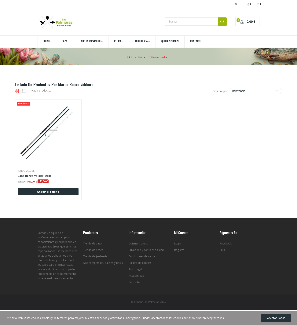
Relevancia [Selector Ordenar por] (255, 91)
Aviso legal (135, 269)
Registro (179, 250)
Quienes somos (138, 243)
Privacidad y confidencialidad (146, 250)
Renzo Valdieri (26, 171)
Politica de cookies (140, 263)
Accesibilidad (136, 275)
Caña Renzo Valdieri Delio (35, 176)
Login (177, 243)
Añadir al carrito (48, 191)
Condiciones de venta (142, 256)
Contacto (134, 282)
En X (222, 250)
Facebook (226, 243)
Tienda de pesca (93, 250)
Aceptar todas (276, 318)
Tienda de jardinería (95, 256)
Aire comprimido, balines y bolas (103, 263)
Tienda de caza (92, 243)
